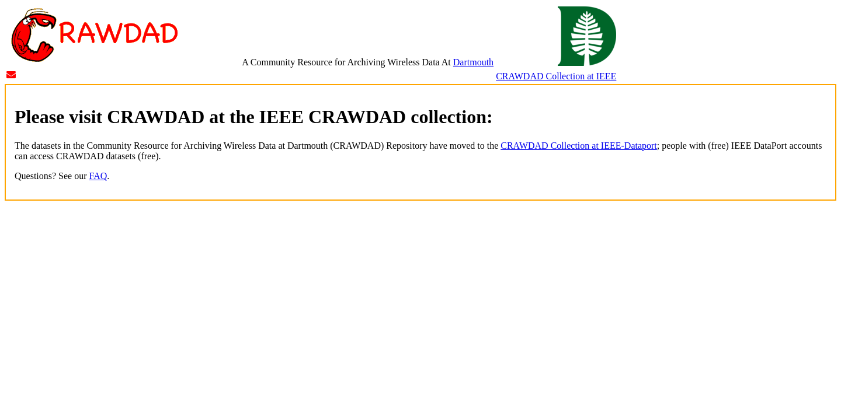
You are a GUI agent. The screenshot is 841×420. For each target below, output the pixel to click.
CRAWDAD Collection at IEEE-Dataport (579, 145)
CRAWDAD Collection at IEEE (556, 76)
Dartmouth (473, 62)
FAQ (98, 176)
